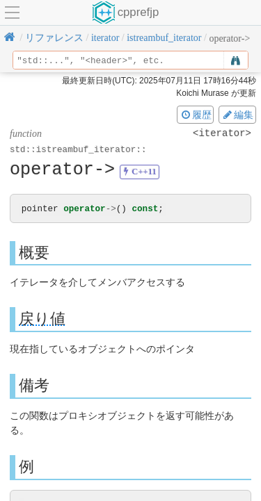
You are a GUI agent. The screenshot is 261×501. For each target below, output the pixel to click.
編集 (237, 114)
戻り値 (42, 319)
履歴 (196, 114)
